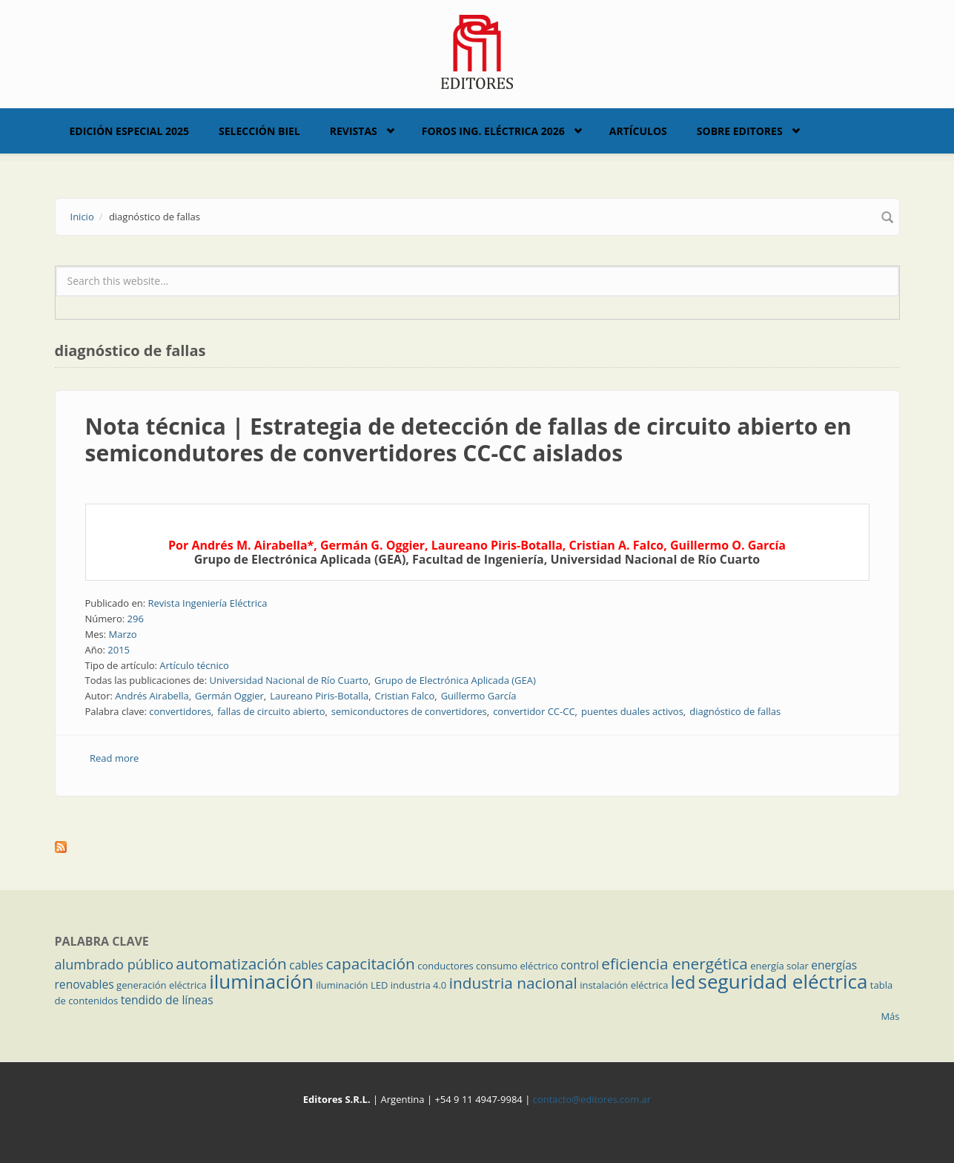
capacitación (369, 963)
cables (306, 965)
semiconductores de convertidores (409, 711)
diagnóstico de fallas (735, 711)
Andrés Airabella (151, 695)
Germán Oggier (229, 695)
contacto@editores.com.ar (592, 1099)
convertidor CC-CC (533, 711)
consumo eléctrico (517, 965)
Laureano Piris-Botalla (319, 695)
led (683, 982)
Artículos (638, 131)
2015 (118, 649)
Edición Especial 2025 (130, 131)
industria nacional (513, 982)
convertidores (180, 711)
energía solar (779, 965)
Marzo (122, 634)
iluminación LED (352, 985)
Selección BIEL (259, 131)
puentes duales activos (632, 711)
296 (135, 618)
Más (890, 1016)
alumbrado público (114, 964)
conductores (445, 965)
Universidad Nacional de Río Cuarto (288, 680)
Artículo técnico (194, 665)
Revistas (353, 131)
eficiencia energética (674, 963)
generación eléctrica (161, 985)
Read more (114, 758)
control (579, 965)
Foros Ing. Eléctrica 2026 (493, 131)
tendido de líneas (167, 1000)
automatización (231, 963)
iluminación (261, 981)
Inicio (82, 216)
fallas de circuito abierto (271, 711)
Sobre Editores (740, 131)
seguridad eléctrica (783, 981)
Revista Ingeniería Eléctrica (207, 603)
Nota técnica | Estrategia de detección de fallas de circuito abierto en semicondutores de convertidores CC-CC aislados (468, 439)
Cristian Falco (405, 695)
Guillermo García (479, 695)
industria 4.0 (419, 985)
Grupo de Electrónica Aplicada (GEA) (455, 680)
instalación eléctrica (624, 985)
